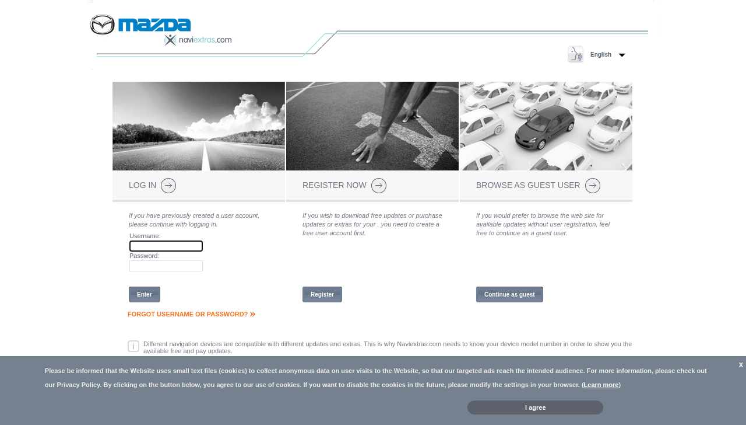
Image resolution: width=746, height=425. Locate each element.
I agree (535, 407)
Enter (144, 294)
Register (322, 294)
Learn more (601, 384)
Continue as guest (509, 294)
